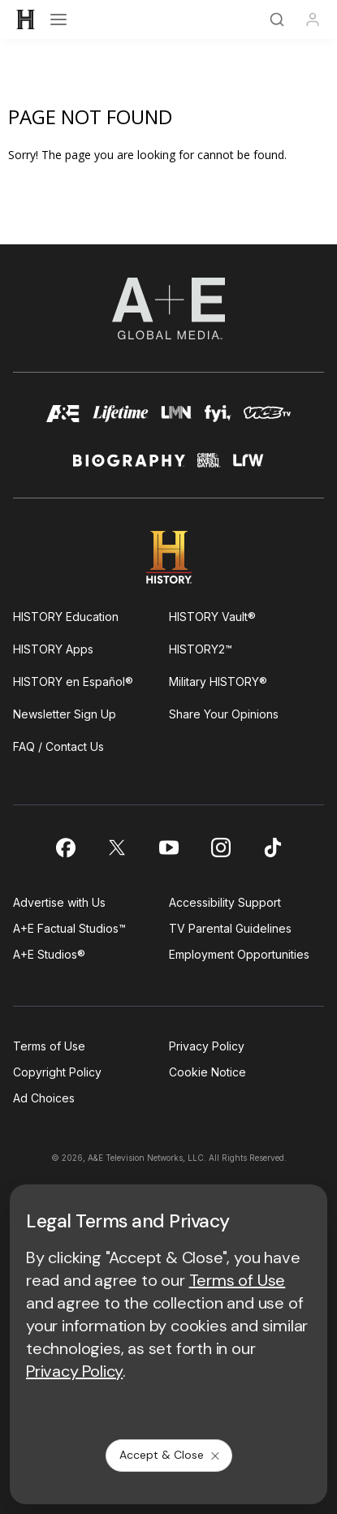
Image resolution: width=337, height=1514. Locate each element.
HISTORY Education (66, 616)
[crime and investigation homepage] (209, 467)
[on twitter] (117, 847)
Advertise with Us (59, 902)
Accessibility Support (225, 902)
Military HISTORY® (218, 681)
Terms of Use (49, 1046)
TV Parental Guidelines (230, 928)
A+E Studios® (49, 954)
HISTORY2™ (200, 649)
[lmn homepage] (176, 419)
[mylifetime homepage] (121, 419)
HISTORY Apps (53, 649)
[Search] (277, 19)
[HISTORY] (26, 19)
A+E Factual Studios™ (69, 928)
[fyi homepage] (218, 419)
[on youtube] (169, 847)
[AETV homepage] (63, 419)
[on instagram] (221, 847)
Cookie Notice (207, 1072)
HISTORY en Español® (73, 681)
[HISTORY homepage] (168, 557)
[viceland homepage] (267, 419)
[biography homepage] (129, 467)
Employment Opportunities (239, 954)
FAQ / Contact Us (58, 746)
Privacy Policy (206, 1046)
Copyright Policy (57, 1072)
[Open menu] (58, 19)
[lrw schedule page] (248, 467)
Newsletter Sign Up (64, 714)
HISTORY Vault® (212, 616)
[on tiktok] (273, 847)
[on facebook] (65, 847)
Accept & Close (170, 1454)
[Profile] (313, 19)
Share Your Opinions (224, 714)
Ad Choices (44, 1098)
